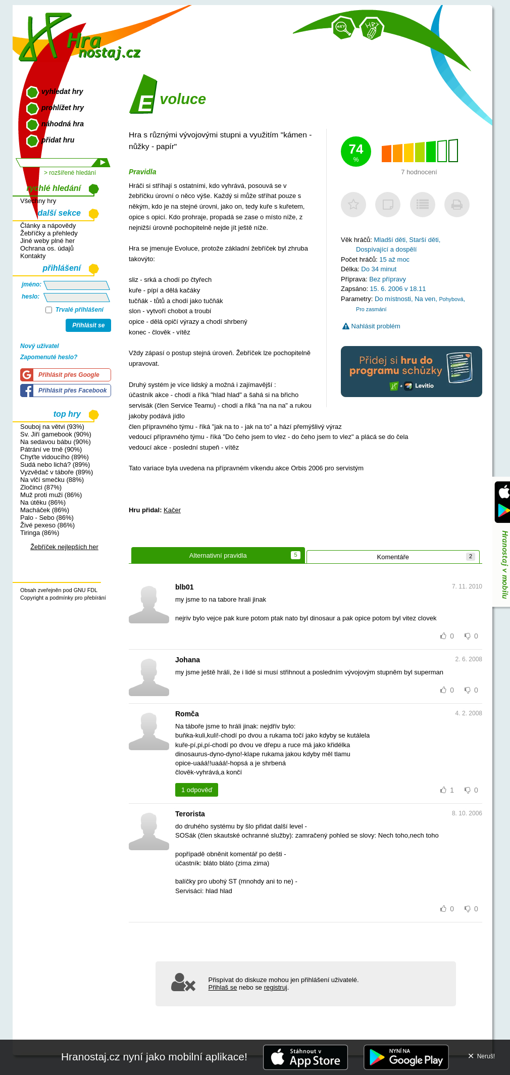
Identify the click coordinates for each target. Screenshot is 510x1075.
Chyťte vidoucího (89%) (54, 457)
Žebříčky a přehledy (49, 233)
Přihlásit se (88, 325)
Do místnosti (393, 299)
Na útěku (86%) (43, 502)
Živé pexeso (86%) (47, 525)
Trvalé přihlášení (74, 309)
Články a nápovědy (48, 225)
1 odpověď (196, 790)
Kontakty (32, 256)
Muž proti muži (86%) (51, 495)
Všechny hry (38, 201)
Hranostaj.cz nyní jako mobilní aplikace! (154, 1056)
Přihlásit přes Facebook (72, 390)
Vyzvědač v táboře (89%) (56, 472)
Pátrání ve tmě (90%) (51, 449)
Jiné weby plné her (47, 241)
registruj (275, 987)
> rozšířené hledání (70, 172)
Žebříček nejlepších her (64, 547)
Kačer (172, 510)
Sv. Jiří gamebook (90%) (55, 434)
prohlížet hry (62, 108)
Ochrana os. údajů (47, 248)
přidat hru (57, 140)
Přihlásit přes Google (68, 374)
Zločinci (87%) (41, 487)
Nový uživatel (39, 346)
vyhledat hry (62, 91)
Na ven (425, 299)
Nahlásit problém (371, 326)
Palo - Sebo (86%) (47, 517)
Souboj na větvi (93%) (52, 426)
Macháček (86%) (44, 510)
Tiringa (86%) (39, 532)
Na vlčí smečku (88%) (52, 479)
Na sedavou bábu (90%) (55, 442)
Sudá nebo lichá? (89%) (55, 464)
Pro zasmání (371, 309)
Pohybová (451, 299)
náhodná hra (62, 124)
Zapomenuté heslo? (48, 357)
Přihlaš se (223, 987)
